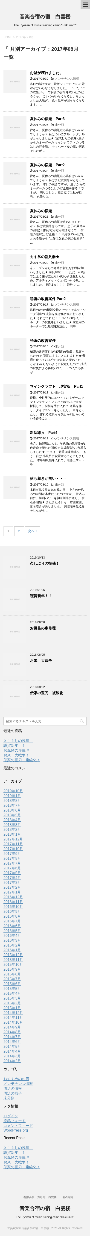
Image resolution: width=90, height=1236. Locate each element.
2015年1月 (12, 1008)
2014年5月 (12, 1046)
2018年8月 (12, 801)
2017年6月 (12, 868)
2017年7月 (12, 863)
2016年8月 (12, 916)
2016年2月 (12, 945)
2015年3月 (12, 998)
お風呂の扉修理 (43, 628)
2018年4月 (12, 820)
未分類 (59, 124)
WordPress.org (15, 1130)
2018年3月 (12, 825)
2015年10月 (13, 964)
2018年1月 (12, 834)
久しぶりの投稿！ (44, 563)
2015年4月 (12, 993)
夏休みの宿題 (41, 211)
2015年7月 (12, 979)
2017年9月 (12, 854)
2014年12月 (13, 1013)
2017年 (21, 37)
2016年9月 (12, 911)
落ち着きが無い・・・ (48, 478)
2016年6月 (12, 926)
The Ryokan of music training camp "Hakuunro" (45, 1217)
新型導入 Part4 (43, 433)
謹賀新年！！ (41, 596)
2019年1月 (12, 796)
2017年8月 (12, 858)
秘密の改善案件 (43, 341)
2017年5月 (12, 873)
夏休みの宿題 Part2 (47, 165)
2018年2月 (12, 829)
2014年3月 (12, 1056)
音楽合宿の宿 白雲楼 (45, 17)
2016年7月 (12, 921)
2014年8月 (12, 1032)
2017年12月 (13, 839)
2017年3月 (12, 883)
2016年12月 (13, 897)
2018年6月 (12, 810)
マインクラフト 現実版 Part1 (56, 386)
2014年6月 (12, 1042)
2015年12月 (13, 955)
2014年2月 (12, 1061)
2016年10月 (13, 907)
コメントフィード (18, 1126)
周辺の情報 (12, 1088)
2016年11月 (13, 902)
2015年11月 (13, 960)
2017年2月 (12, 887)
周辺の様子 (12, 1093)
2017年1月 (12, 892)
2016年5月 (12, 931)
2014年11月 (13, 1018)
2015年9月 (12, 969)
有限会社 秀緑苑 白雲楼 (40, 1197)
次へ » (33, 531)
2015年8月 (12, 974)
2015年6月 (12, 984)
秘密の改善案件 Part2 (48, 299)
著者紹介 (67, 1197)
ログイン (10, 1116)
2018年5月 (12, 815)
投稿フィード (14, 1121)
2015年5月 (12, 989)
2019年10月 (13, 791)
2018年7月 (12, 805)
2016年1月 (12, 950)
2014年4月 (12, 1051)
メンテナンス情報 (67, 78)
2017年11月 (13, 844)
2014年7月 (12, 1037)
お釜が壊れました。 (46, 73)
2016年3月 (12, 940)
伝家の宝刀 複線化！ (48, 693)
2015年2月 (12, 1003)
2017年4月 (12, 878)
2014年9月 (12, 1027)
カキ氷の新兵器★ (44, 257)
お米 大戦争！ (43, 661)
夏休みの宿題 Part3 (47, 119)
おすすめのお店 (16, 1079)
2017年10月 (13, 849)
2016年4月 (12, 936)
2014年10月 (13, 1022)
